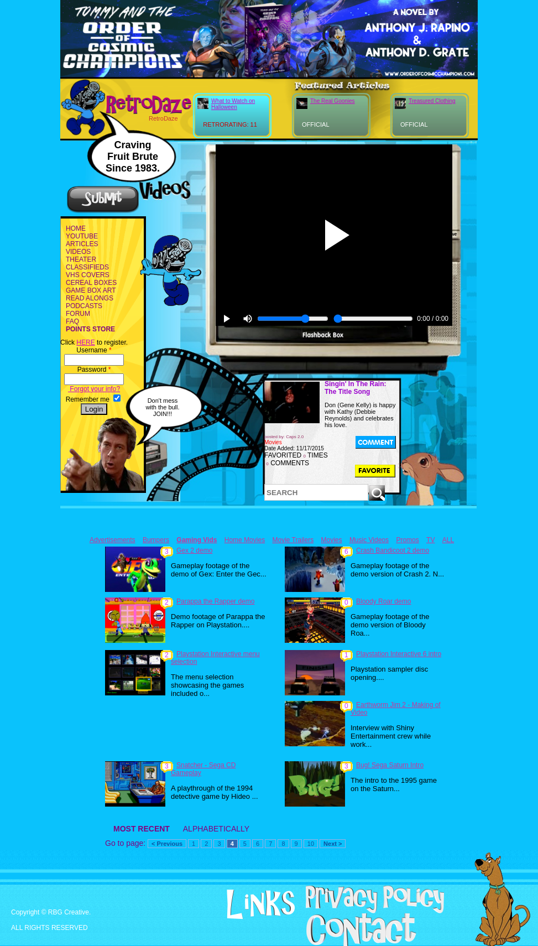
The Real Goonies (332, 101)
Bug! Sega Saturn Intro (390, 765)
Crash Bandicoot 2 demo (392, 550)
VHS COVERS (87, 275)
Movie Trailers (293, 540)
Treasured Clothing (432, 101)
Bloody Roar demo (383, 601)
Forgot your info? (94, 389)
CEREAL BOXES (91, 283)
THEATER (81, 259)
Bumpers (156, 540)
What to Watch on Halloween (233, 104)
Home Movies (244, 540)
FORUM (78, 314)
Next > (332, 843)
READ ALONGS (89, 298)
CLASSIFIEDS (87, 267)
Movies (331, 540)
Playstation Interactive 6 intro (398, 654)
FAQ (72, 321)
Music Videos (369, 540)
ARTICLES (82, 244)
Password (94, 369)
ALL (448, 540)
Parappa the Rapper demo (215, 601)
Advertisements (112, 540)
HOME (76, 228)
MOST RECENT (141, 828)
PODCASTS (84, 306)
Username (93, 350)
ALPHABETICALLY (216, 828)
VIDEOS (78, 252)
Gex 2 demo (194, 550)
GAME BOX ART (91, 290)
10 (310, 843)
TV (430, 540)
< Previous (167, 843)
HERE (85, 342)
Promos (407, 540)
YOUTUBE (82, 236)
